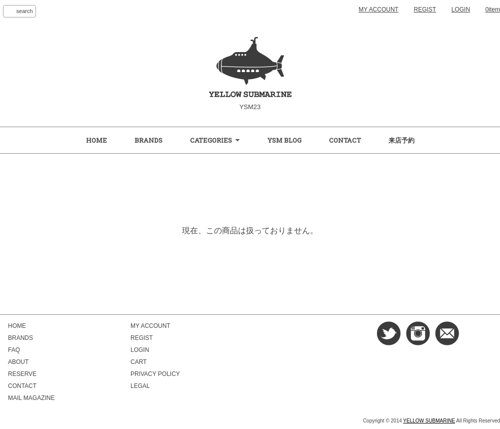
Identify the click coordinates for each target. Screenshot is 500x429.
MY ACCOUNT (378, 9)
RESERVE (22, 373)
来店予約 (401, 140)
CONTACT (345, 140)
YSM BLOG (285, 140)
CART (138, 361)
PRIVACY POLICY (155, 373)
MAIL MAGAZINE (31, 397)
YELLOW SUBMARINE (429, 420)
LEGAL (140, 385)
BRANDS (148, 140)
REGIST (425, 9)
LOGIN (461, 9)
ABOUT (18, 361)
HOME (96, 140)
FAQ (14, 349)
